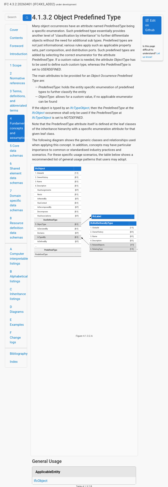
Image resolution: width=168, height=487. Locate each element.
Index (14, 362)
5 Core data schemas (16, 150)
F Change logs (15, 337)
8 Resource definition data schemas (16, 227)
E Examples (17, 322)
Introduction (17, 54)
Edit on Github (150, 25)
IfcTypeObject (79, 108)
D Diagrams (17, 309)
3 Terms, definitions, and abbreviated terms (17, 100)
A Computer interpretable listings (17, 256)
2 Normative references (17, 78)
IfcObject (38, 113)
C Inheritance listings (17, 294)
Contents (16, 38)
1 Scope (16, 65)
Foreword (17, 46)
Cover (14, 30)
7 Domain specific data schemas (16, 200)
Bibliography (17, 354)
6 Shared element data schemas (16, 173)
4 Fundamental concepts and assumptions (17, 128)
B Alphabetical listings (17, 276)
